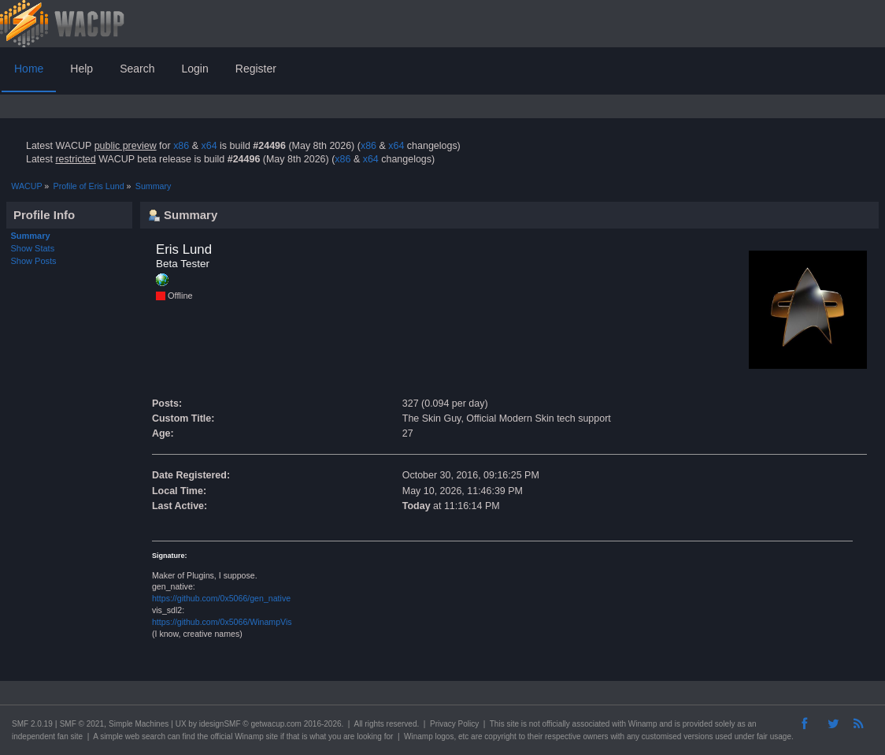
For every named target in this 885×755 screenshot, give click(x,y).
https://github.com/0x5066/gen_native (221, 598)
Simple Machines (138, 724)
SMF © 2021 (82, 724)
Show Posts (34, 261)
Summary (30, 235)
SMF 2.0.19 (32, 724)
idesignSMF (220, 724)
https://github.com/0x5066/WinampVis (222, 622)
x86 (181, 145)
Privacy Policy (454, 724)
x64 (209, 145)
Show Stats (33, 248)
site (512, 724)
